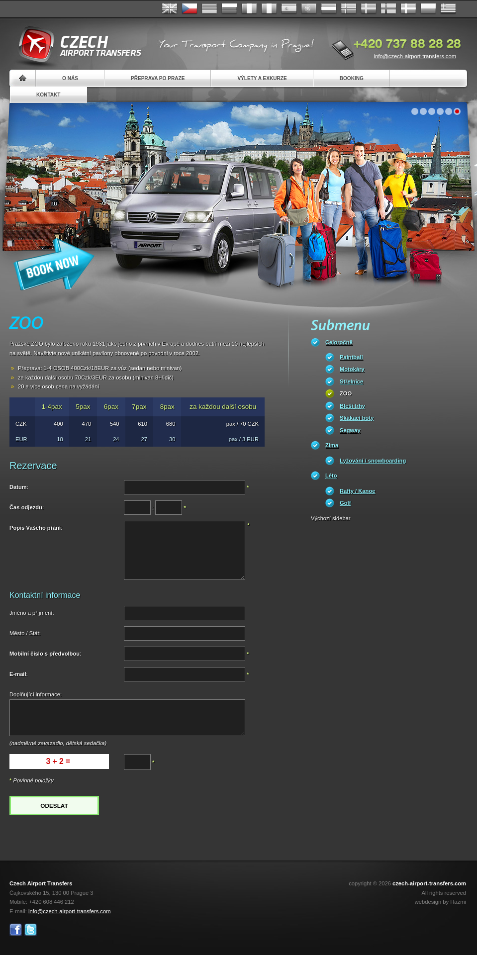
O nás (70, 78)
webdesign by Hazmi (440, 902)
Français (249, 8)
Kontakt (48, 94)
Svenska (369, 8)
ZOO (346, 393)
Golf (345, 503)
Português (309, 8)
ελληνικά (448, 8)
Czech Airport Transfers (75, 45)
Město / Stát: (25, 633)
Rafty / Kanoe (358, 491)
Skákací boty (357, 418)
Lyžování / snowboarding (373, 461)
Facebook (15, 930)
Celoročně (339, 342)
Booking (352, 78)
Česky (189, 8)
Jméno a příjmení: (31, 613)
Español (289, 8)
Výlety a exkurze (261, 78)
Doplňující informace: (35, 694)
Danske (408, 8)
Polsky (428, 8)
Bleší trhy (352, 406)
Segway (350, 430)
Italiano (269, 8)
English (170, 8)
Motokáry (352, 369)
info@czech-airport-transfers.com (415, 56)
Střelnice (351, 381)
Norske (349, 8)
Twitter (30, 930)
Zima (331, 445)
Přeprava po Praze (158, 78)
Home (22, 78)
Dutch (329, 8)
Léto (331, 475)
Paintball (351, 357)
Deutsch (209, 8)
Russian (229, 8)
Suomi (388, 8)
